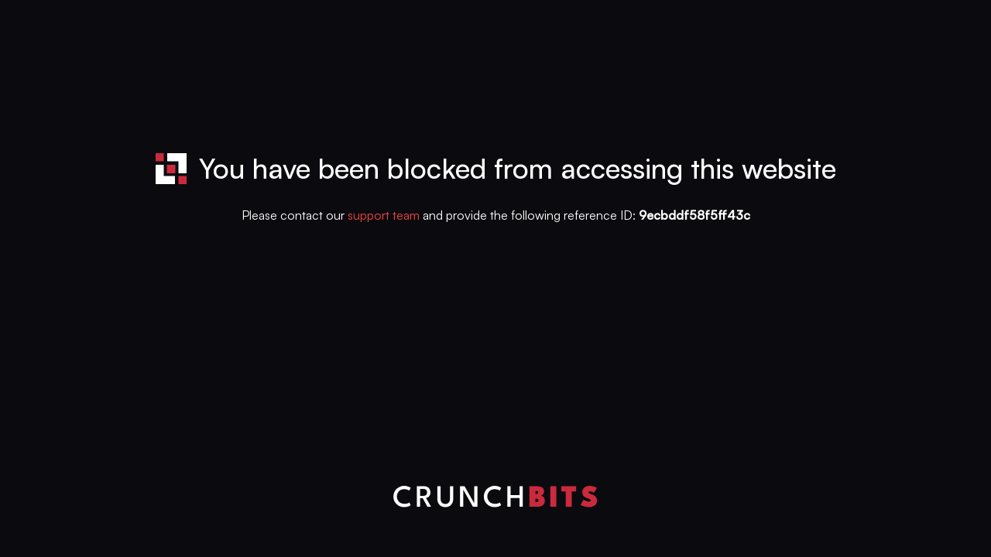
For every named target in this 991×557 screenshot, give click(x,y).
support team (384, 215)
